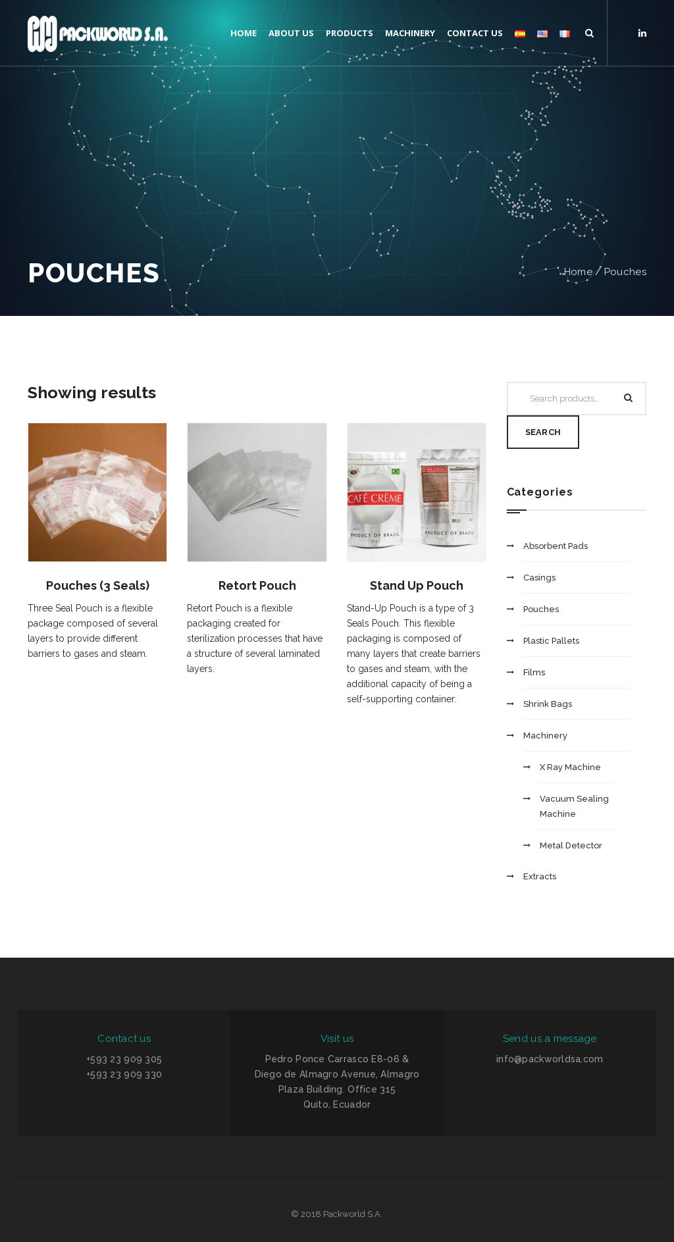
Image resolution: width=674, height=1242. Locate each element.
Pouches (625, 272)
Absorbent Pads (555, 546)
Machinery (545, 735)
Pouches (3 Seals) (97, 585)
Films (534, 672)
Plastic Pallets (551, 641)
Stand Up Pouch (416, 585)
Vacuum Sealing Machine (574, 806)
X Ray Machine (570, 767)
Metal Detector (571, 845)
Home (578, 272)
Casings (539, 577)
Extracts (539, 876)
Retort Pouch (257, 585)
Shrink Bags (547, 704)
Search (543, 432)
